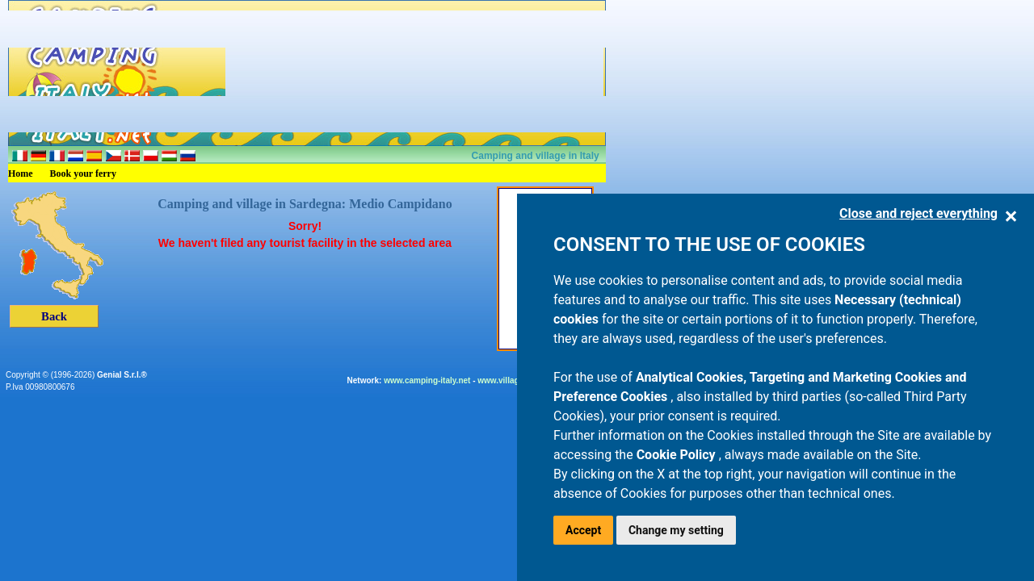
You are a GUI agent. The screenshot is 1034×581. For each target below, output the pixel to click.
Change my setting (676, 530)
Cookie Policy (678, 454)
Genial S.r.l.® (122, 374)
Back (54, 316)
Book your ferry (83, 173)
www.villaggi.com (511, 380)
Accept (583, 530)
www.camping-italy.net (427, 380)
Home (20, 173)
